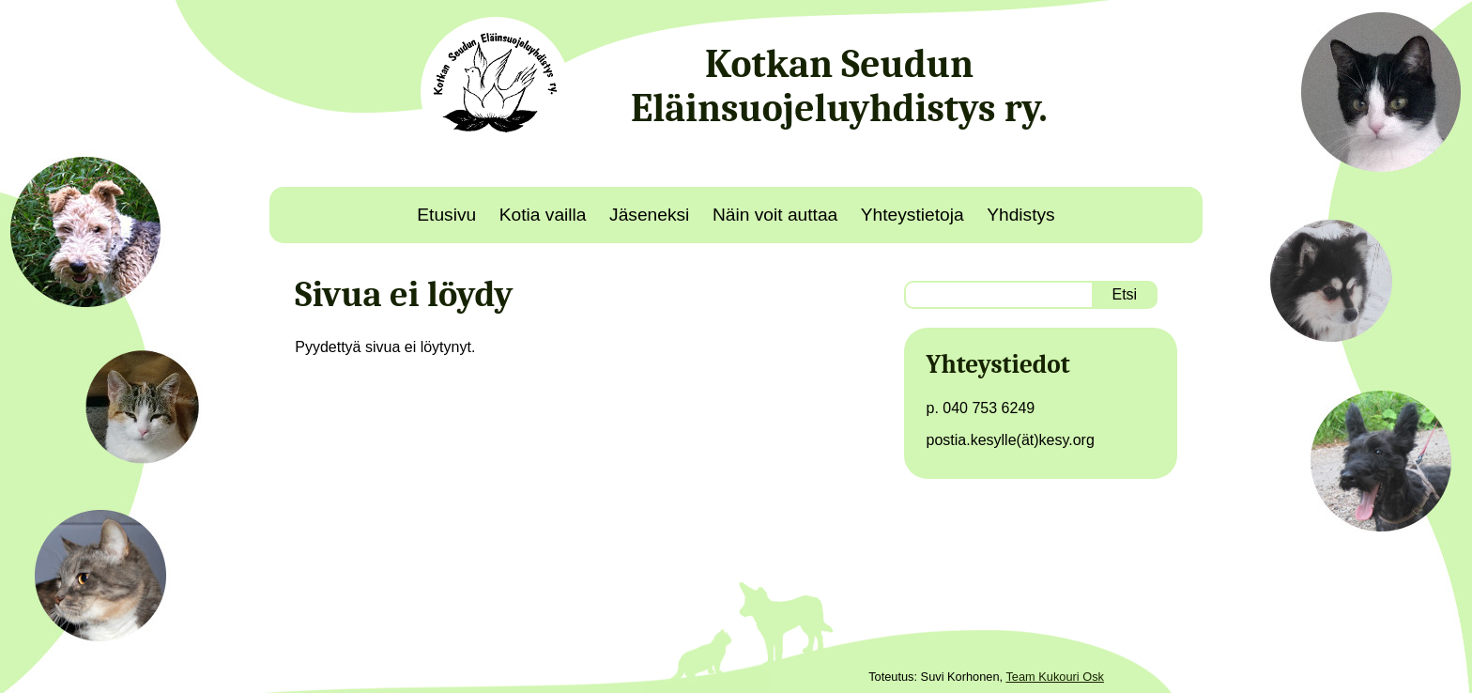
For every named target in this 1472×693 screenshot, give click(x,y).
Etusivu (446, 214)
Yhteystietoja (912, 214)
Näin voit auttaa (775, 214)
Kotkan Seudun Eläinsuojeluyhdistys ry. (839, 86)
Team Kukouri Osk (1054, 677)
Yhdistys (1021, 214)
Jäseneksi (649, 214)
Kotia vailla (543, 214)
